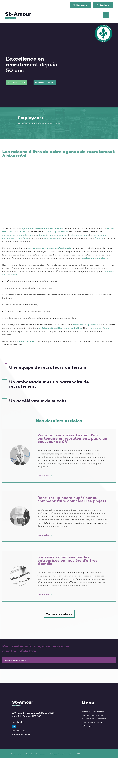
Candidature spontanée (93, 722)
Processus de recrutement (94, 719)
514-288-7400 (18, 731)
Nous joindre (18, 722)
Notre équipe (88, 726)
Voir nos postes (16, 83)
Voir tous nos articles (59, 614)
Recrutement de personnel (94, 712)
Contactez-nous (44, 83)
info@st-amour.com (21, 734)
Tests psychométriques (92, 715)
